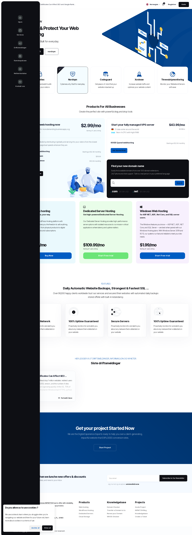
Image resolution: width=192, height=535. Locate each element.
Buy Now (49, 255)
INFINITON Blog (141, 510)
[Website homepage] (10, 5)
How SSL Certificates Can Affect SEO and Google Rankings (54, 4)
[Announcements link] (10, 44)
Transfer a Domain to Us (116, 510)
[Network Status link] (10, 70)
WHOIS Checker (113, 517)
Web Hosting (83, 507)
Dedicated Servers (86, 513)
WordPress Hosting (86, 510)
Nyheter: (27, 4)
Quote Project (140, 507)
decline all (35, 528)
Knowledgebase (141, 513)
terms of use (29, 520)
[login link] (184, 4)
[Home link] (10, 19)
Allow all (47, 528)
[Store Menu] (10, 32)
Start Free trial (105, 255)
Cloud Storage (84, 517)
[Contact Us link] (10, 83)
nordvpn (52, 51)
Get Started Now (34, 173)
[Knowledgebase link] (10, 57)
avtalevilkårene (132, 484)
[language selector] (153, 4)
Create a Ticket (141, 517)
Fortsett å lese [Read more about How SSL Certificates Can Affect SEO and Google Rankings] (65, 398)
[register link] (172, 4)
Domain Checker (113, 507)
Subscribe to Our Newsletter (173, 478)
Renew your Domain (114, 513)
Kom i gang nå (34, 51)
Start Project (105, 447)
